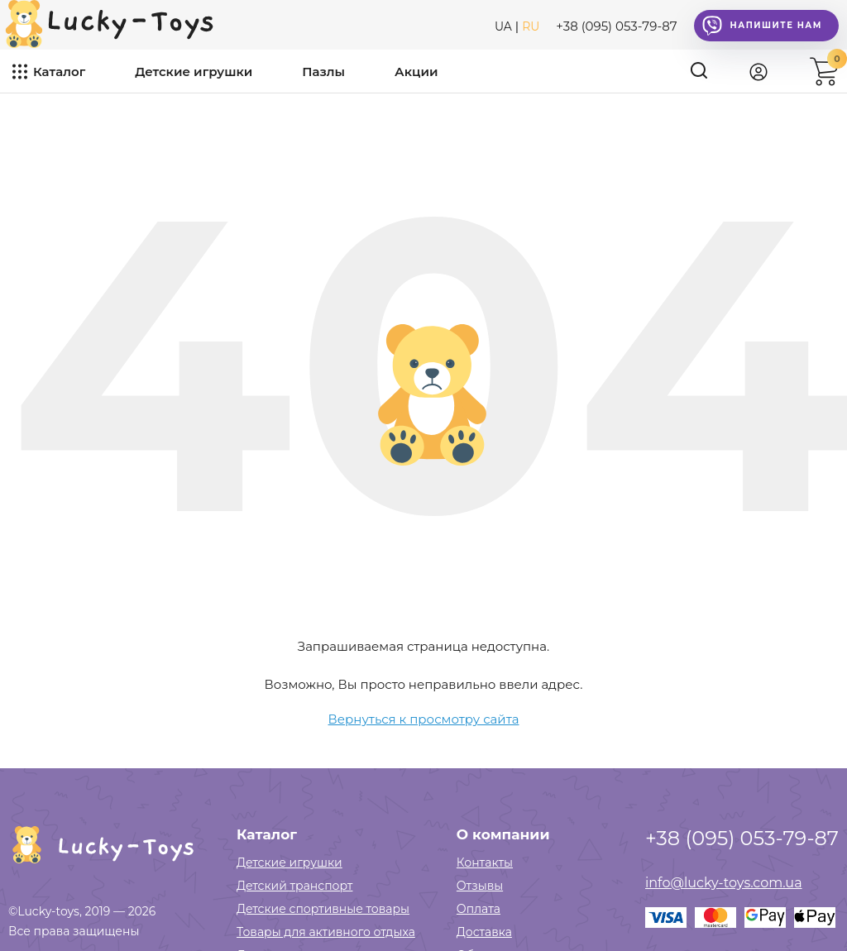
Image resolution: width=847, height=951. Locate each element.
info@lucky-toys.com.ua (723, 883)
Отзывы (480, 885)
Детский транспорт (294, 885)
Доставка (484, 932)
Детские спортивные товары (323, 908)
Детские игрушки (193, 71)
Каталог (59, 71)
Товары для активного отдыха (326, 932)
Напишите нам (762, 26)
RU (530, 26)
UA (503, 26)
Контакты (485, 862)
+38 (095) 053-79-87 (616, 26)
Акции (416, 71)
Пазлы (323, 71)
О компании (503, 834)
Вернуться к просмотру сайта (423, 719)
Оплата (478, 908)
